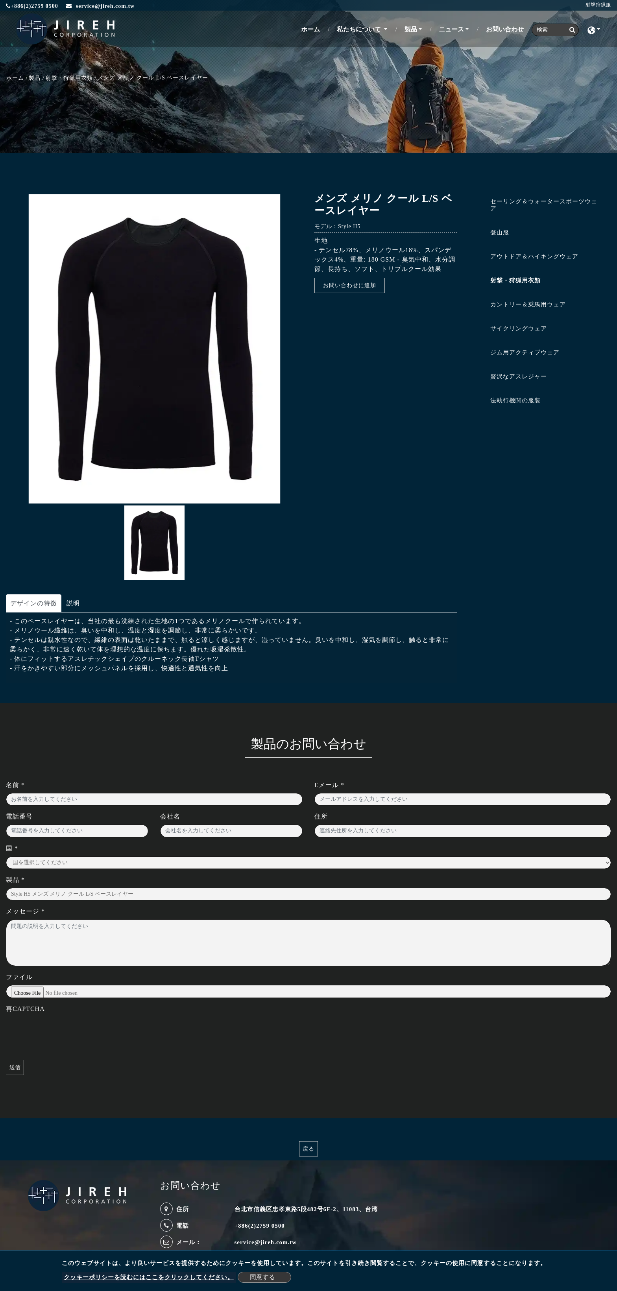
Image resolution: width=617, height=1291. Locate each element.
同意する (262, 1277)
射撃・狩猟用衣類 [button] (515, 280)
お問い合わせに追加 (349, 285)
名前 (15, 785)
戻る (308, 1149)
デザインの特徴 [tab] (33, 603)
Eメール (329, 785)
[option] (154, 348)
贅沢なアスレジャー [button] (518, 376)
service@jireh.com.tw (266, 1242)
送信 (14, 1067)
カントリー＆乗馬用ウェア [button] (528, 304)
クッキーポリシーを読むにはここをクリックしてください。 (149, 1277)
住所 (321, 816)
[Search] (555, 30)
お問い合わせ (505, 29)
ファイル (19, 977)
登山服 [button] (499, 232)
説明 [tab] (73, 603)
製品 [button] (411, 29)
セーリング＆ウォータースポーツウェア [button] (543, 205)
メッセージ (25, 911)
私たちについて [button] (359, 29)
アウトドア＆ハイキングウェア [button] (534, 256)
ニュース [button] (451, 29)
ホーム (312, 28)
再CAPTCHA (25, 1008)
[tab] (540, 206)
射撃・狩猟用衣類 (69, 78)
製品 (35, 78)
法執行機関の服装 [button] (515, 400)
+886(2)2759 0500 (32, 6)
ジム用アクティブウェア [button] (525, 352)
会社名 (170, 816)
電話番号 (19, 816)
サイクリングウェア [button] (518, 328)
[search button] (570, 30)
